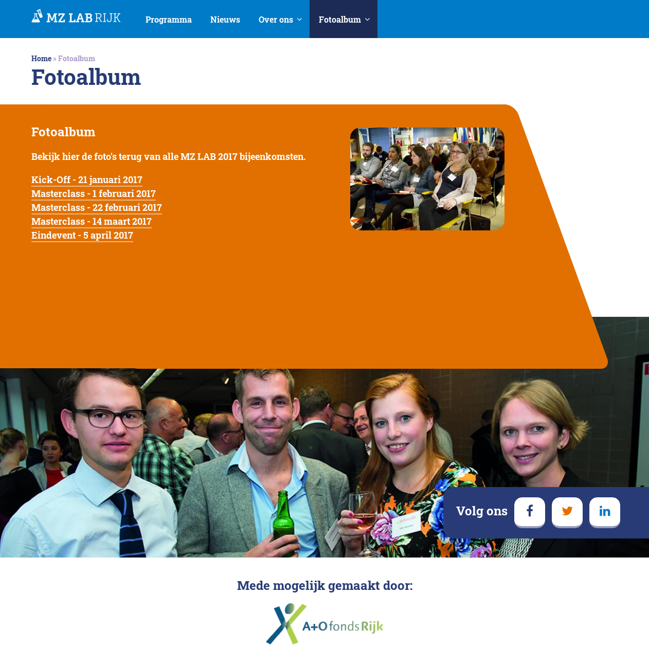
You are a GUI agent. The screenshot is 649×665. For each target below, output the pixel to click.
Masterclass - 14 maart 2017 (91, 221)
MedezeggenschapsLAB (76, 16)
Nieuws (225, 19)
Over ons (276, 19)
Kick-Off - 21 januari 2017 (86, 179)
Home (41, 58)
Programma (169, 19)
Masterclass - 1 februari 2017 (93, 193)
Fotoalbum (340, 19)
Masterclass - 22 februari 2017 (96, 207)
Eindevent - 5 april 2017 (82, 235)
